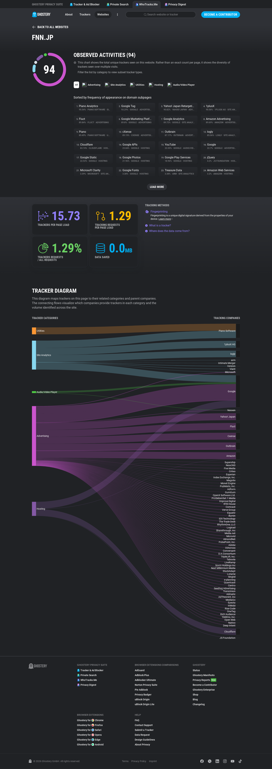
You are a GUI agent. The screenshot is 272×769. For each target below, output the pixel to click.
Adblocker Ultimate (145, 680)
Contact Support (144, 725)
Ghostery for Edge (88, 739)
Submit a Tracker (144, 730)
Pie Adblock (141, 690)
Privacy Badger (143, 694)
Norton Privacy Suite (146, 685)
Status (196, 670)
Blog (195, 699)
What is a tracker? (158, 225)
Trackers (84, 14)
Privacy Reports (204, 680)
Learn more (166, 219)
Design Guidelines (145, 739)
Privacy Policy (138, 761)
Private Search (118, 4)
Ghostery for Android (90, 744)
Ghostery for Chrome (90, 720)
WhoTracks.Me (146, 4)
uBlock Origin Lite (144, 704)
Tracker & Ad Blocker (85, 4)
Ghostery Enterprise (204, 690)
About (69, 14)
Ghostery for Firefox (90, 725)
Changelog (199, 704)
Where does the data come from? (167, 231)
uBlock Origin (142, 699)
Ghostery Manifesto (204, 675)
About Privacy (142, 744)
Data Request (142, 735)
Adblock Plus (142, 675)
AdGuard (139, 670)
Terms (125, 761)
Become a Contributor (220, 14)
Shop (195, 694)
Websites (103, 14)
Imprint (153, 761)
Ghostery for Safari (89, 730)
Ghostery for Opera (89, 735)
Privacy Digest (175, 4)
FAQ (137, 720)
